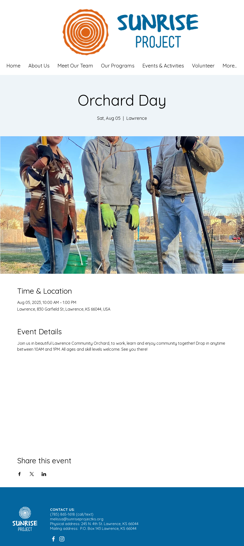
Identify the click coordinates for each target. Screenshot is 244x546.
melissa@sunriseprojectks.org (76, 519)
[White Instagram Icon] (62, 539)
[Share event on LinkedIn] (44, 474)
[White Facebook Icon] (53, 539)
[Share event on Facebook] (19, 474)
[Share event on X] (31, 474)
